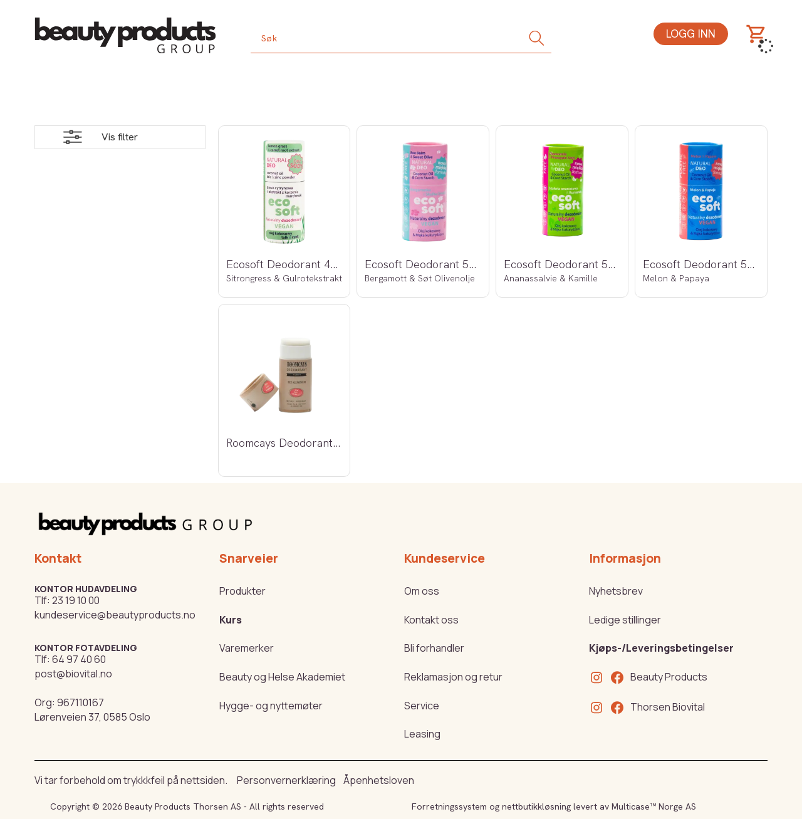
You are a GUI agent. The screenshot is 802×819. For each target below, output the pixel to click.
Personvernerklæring (286, 780)
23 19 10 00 (76, 600)
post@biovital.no (73, 674)
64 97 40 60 (79, 659)
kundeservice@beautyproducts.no (114, 615)
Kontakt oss (431, 620)
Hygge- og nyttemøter (271, 705)
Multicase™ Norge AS (654, 806)
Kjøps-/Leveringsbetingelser (661, 648)
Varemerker (246, 648)
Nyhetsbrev (616, 591)
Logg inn (691, 33)
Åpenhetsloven (378, 780)
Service (421, 705)
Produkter (242, 591)
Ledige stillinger (625, 620)
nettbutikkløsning (536, 806)
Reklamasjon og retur (453, 677)
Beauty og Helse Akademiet (282, 677)
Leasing (422, 734)
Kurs (230, 620)
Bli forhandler (434, 648)
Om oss (421, 591)
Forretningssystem (449, 806)
